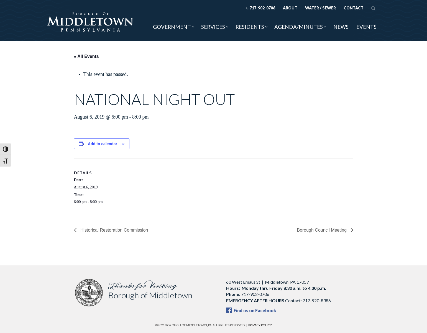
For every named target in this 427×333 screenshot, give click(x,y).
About (290, 8)
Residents (250, 27)
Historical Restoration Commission (113, 230)
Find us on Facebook (251, 310)
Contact (354, 8)
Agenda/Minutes (298, 27)
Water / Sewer (320, 8)
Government (172, 27)
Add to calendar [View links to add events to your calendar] (102, 144)
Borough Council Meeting (322, 230)
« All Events (86, 56)
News (341, 27)
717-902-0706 (260, 8)
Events (366, 27)
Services (213, 27)
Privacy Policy (260, 325)
